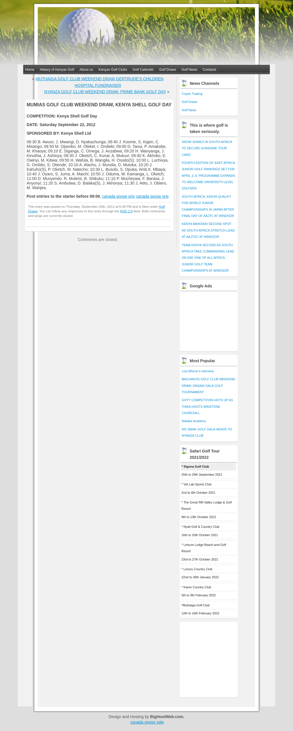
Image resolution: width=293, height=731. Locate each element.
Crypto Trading (192, 93)
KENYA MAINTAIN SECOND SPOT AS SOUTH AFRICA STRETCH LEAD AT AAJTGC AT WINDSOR (208, 230)
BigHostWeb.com (166, 716)
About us (86, 70)
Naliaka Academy (194, 421)
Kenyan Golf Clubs (112, 70)
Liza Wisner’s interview (198, 371)
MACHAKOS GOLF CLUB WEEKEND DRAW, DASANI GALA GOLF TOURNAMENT (208, 385)
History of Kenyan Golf (57, 70)
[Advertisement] (209, 319)
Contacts (209, 70)
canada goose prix (118, 196)
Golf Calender (143, 70)
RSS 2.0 (126, 211)
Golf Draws (167, 70)
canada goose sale (147, 722)
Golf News (189, 70)
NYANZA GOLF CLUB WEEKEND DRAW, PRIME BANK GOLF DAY (105, 91)
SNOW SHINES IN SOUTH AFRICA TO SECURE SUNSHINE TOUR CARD (207, 148)
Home (29, 70)
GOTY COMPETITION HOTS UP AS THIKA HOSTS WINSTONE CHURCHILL (207, 406)
